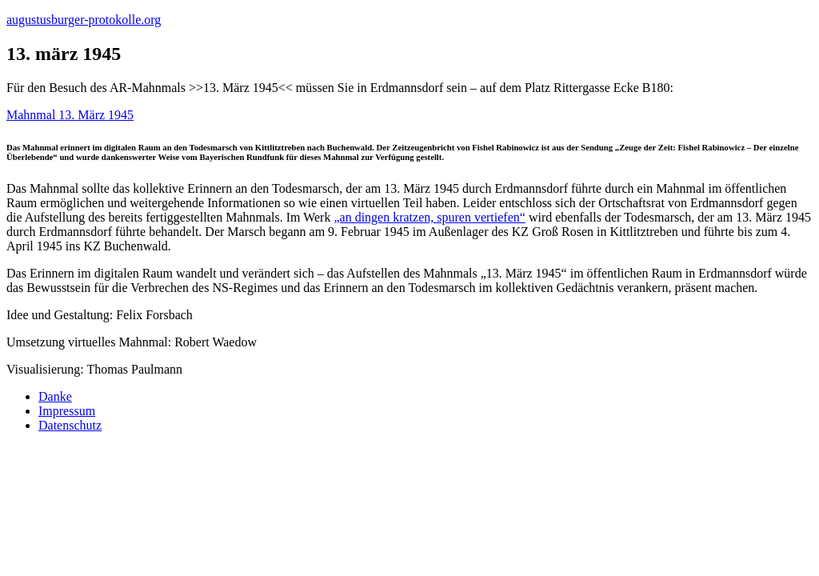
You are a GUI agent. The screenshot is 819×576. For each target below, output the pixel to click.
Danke (55, 396)
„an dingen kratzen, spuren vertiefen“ (429, 217)
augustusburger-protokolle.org (83, 19)
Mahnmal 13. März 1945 (70, 115)
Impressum (66, 411)
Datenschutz (70, 425)
